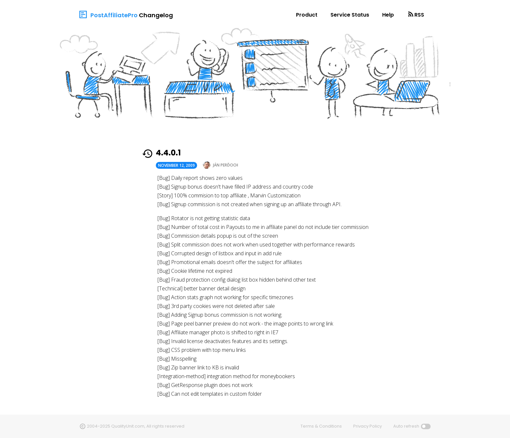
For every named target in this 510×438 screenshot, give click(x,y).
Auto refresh (406, 426)
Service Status (349, 15)
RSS (419, 15)
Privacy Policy (367, 426)
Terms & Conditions (321, 426)
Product (306, 15)
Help (388, 15)
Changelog (156, 15)
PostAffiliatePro (114, 15)
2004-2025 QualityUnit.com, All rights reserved (135, 426)
